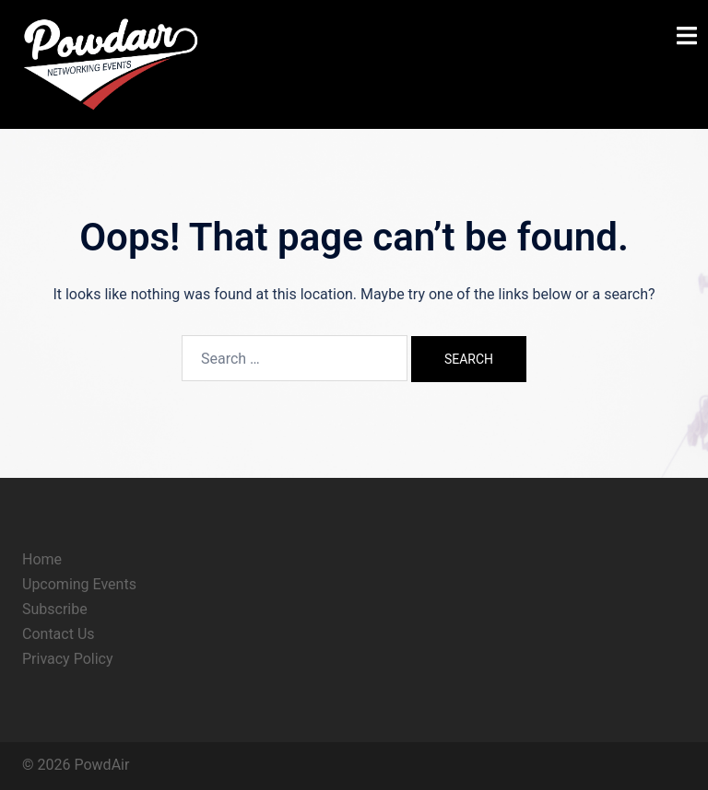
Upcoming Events (79, 584)
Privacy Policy (67, 659)
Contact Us (58, 634)
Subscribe (55, 609)
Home (42, 559)
